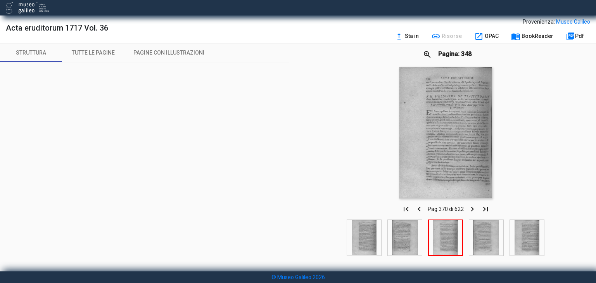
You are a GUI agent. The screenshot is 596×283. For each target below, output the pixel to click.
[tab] (31, 52)
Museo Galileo (573, 22)
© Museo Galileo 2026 (298, 277)
